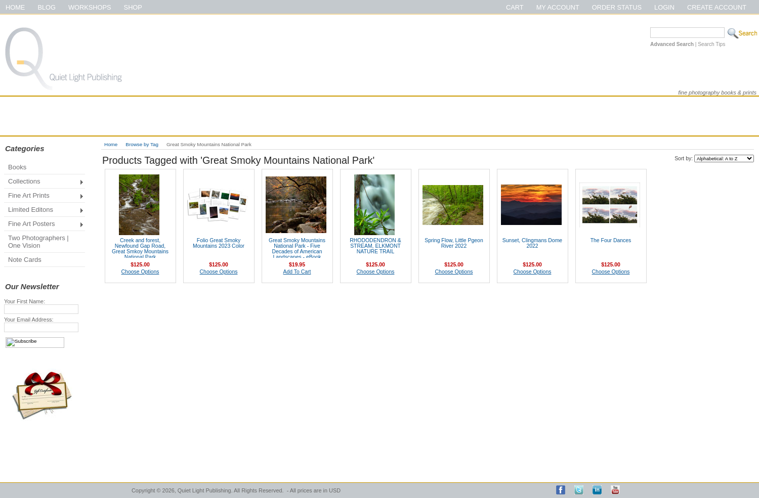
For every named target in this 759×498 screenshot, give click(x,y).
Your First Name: (24, 301)
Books (17, 167)
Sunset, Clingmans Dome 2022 (532, 243)
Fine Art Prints (44, 196)
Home (15, 7)
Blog (46, 7)
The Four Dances (611, 240)
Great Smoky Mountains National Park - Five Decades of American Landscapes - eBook (297, 249)
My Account (557, 7)
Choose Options (140, 272)
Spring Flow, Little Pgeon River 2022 (454, 243)
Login (664, 7)
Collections (44, 182)
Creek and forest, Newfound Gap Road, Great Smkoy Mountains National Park (140, 249)
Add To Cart (297, 272)
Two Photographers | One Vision (38, 241)
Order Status (617, 7)
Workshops (89, 7)
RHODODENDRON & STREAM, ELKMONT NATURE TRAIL (375, 246)
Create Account (716, 7)
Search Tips (711, 44)
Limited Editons (44, 210)
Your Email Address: (29, 319)
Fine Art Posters (44, 225)
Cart (515, 7)
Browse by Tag (141, 144)
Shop (133, 7)
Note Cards (24, 259)
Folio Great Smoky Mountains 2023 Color (218, 243)
